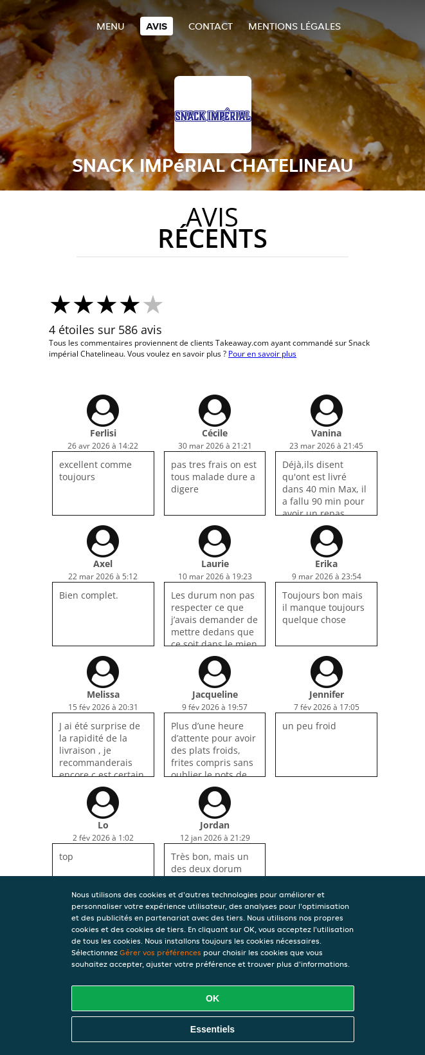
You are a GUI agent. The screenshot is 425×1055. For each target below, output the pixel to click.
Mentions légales (294, 26)
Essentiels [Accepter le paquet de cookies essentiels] (212, 1029)
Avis (156, 26)
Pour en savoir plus (262, 353)
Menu (110, 26)
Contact (210, 26)
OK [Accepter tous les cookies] (212, 998)
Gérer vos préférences (160, 952)
